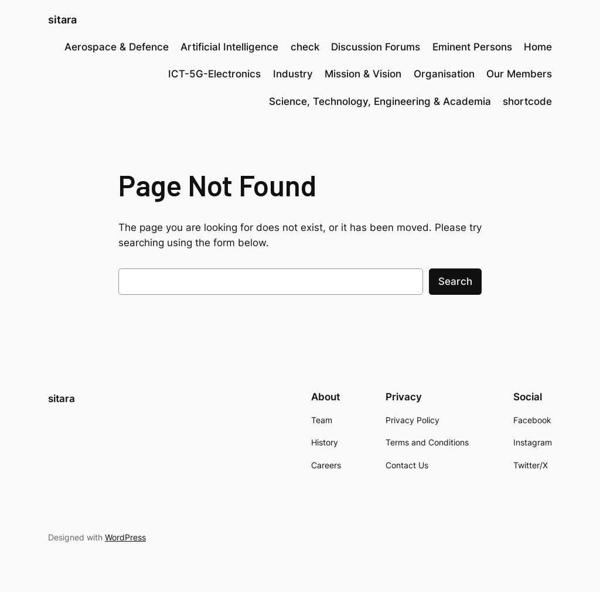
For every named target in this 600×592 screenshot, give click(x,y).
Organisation (444, 74)
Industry (293, 74)
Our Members (519, 74)
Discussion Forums (375, 47)
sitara (62, 19)
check (305, 47)
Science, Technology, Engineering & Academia (380, 101)
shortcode (527, 101)
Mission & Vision (363, 74)
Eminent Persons (472, 47)
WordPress (125, 537)
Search (455, 281)
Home (538, 47)
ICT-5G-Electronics (214, 74)
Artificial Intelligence (229, 47)
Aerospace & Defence (116, 47)
